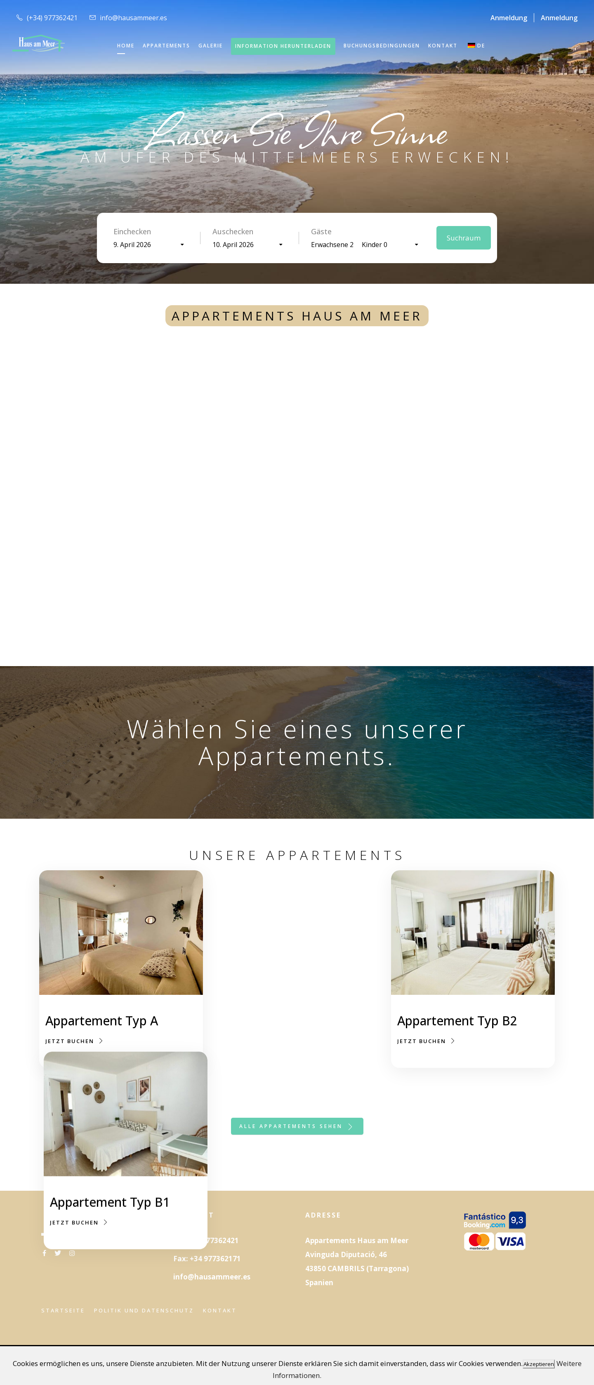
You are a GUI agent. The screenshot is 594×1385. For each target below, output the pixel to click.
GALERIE (210, 45)
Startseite (63, 1310)
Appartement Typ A (101, 1020)
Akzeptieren (538, 1364)
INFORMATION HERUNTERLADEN (283, 45)
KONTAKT (442, 45)
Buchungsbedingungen (382, 45)
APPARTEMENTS (166, 45)
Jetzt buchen (74, 1041)
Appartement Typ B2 (457, 1034)
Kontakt (220, 1310)
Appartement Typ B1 (281, 1022)
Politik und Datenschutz (144, 1310)
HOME (125, 45)
